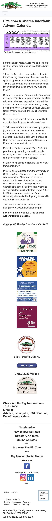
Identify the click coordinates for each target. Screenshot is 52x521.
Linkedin (33, 472)
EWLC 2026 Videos (27, 373)
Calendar (17, 499)
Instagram (20, 472)
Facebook (27, 460)
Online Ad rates (27, 440)
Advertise (27, 502)
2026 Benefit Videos (27, 356)
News (9, 499)
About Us (16, 504)
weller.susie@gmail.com (16, 216)
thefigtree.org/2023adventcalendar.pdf (22, 207)
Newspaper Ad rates (27, 431)
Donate (7, 504)
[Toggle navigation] (5, 13)
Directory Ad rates (27, 435)
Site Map (25, 504)
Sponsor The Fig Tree (27, 447)
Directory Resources (12, 502)
